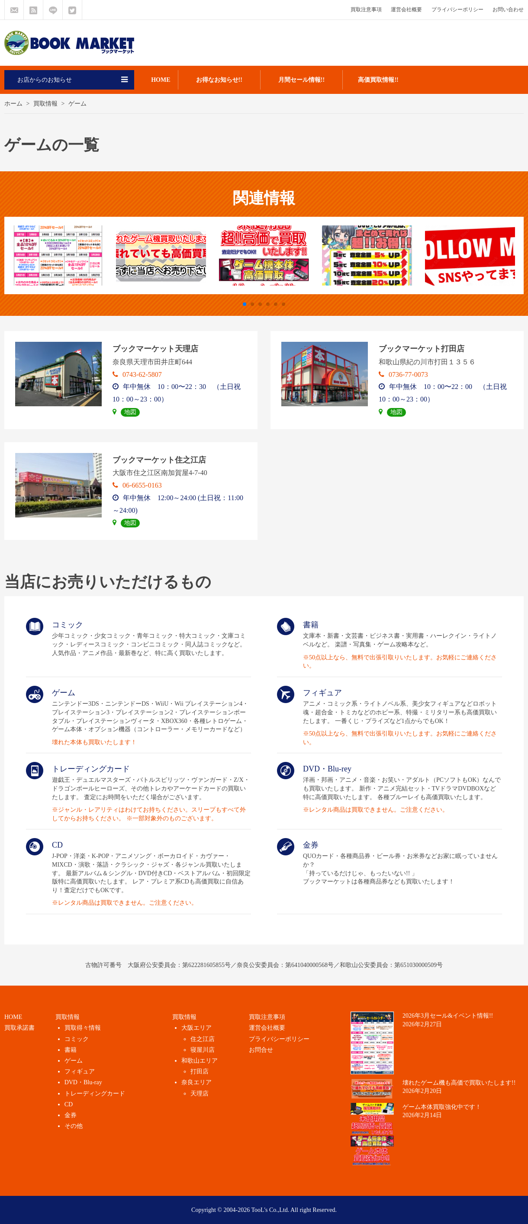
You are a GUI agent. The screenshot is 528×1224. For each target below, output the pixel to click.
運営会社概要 (406, 9)
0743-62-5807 (137, 374)
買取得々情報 (82, 1028)
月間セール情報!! (301, 80)
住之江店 (202, 1039)
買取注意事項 (366, 9)
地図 (130, 412)
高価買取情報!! (378, 80)
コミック (76, 1039)
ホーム (13, 103)
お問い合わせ (508, 9)
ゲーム (73, 1060)
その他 (73, 1126)
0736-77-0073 (403, 374)
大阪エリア (196, 1028)
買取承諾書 (19, 1028)
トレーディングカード (94, 1093)
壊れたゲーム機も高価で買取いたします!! (458, 1082)
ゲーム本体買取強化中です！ (441, 1107)
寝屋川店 (202, 1050)
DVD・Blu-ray (83, 1082)
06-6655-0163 (137, 485)
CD (68, 1104)
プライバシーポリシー (457, 9)
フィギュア (79, 1071)
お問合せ (261, 1050)
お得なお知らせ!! (219, 80)
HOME (160, 80)
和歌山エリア (199, 1060)
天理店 (199, 1093)
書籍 (70, 1050)
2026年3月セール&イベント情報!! (447, 1015)
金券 (70, 1115)
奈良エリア (196, 1082)
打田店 (199, 1071)
